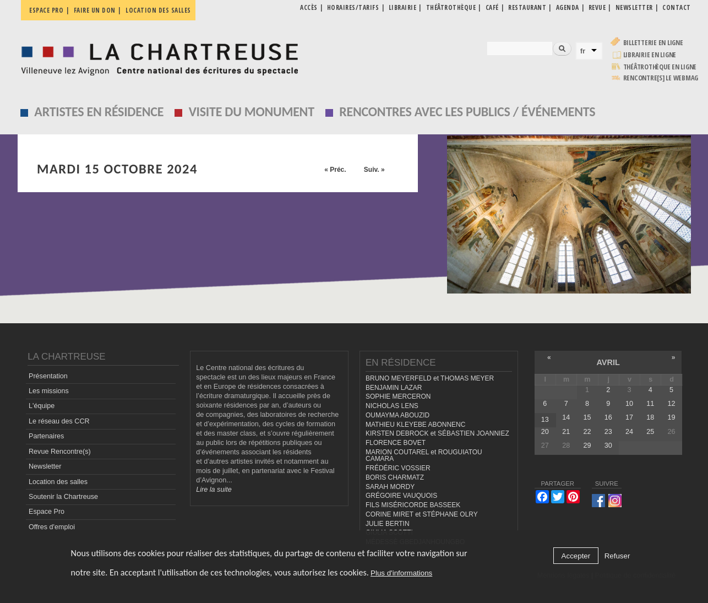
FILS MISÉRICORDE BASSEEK (413, 505)
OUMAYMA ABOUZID (397, 415)
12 (672, 404)
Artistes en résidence (99, 111)
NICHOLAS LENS (392, 406)
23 (608, 432)
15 (587, 417)
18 (650, 417)
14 (566, 417)
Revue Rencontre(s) (60, 451)
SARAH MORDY (390, 487)
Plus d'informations (401, 573)
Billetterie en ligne (653, 42)
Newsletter (45, 466)
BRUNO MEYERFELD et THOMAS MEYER (430, 378)
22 (587, 432)
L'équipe (42, 406)
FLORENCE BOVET (396, 443)
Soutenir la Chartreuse (63, 497)
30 (608, 445)
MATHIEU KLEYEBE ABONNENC (415, 424)
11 (650, 404)
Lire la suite (213, 489)
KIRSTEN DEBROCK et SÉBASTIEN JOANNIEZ (437, 433)
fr (583, 51)
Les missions (49, 391)
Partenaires (46, 436)
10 (629, 404)
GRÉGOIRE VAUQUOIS (401, 495)
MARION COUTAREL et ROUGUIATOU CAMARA (424, 455)
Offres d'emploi (52, 527)
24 (629, 432)
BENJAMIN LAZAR (394, 388)
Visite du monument (251, 111)
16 (608, 417)
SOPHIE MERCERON (398, 396)
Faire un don (95, 10)
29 (587, 445)
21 (566, 432)
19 (672, 417)
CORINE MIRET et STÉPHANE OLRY (422, 514)
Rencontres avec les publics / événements (467, 111)
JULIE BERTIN (388, 524)
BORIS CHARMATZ (395, 477)
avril (607, 362)
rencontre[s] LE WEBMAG (661, 78)
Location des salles (158, 10)
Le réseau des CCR (59, 421)
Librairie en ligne (650, 54)
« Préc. (335, 169)
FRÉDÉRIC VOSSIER (398, 468)
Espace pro (46, 10)
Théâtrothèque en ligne (660, 67)
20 (545, 432)
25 (650, 432)
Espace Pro (46, 511)
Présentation (48, 376)
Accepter (576, 556)
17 (629, 417)
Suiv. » (374, 169)
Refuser (617, 556)
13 (545, 419)
